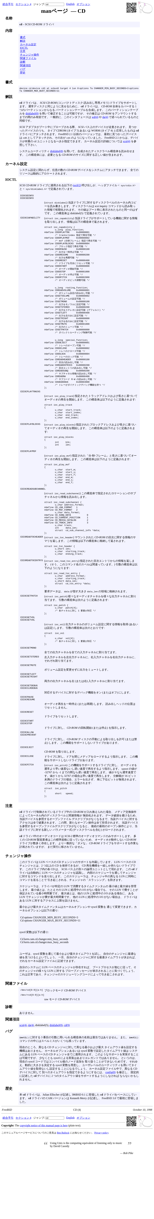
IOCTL (24, 47)
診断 (22, 61)
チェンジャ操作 (29, 54)
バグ (22, 69)
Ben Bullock (63, 1194)
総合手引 (8, 4)
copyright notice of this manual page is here (44, 1186)
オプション (83, 4)
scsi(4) (126, 141)
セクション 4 (23, 4)
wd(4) (95, 117)
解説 (22, 40)
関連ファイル (28, 58)
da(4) (105, 117)
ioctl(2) (77, 185)
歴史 (22, 72)
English (70, 4)
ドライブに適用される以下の (46, 185)
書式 (22, 37)
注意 (22, 51)
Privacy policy (101, 1194)
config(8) (110, 1133)
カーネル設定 (28, 44)
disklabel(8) (32, 114)
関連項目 (25, 65)
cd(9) (67, 1086)
